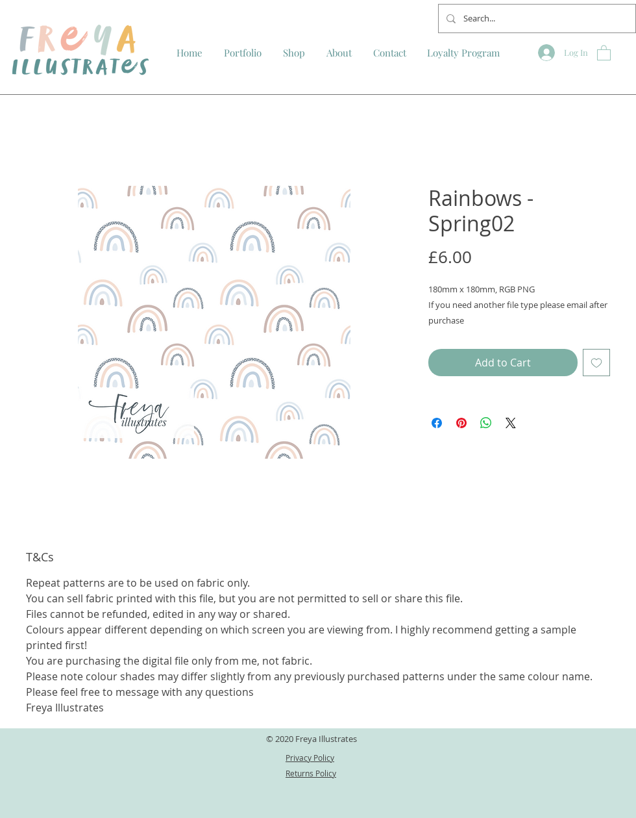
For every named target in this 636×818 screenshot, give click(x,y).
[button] (604, 52)
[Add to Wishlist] (596, 362)
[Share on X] (511, 423)
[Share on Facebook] (437, 423)
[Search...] (535, 18)
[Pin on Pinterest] (461, 423)
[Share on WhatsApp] (486, 423)
